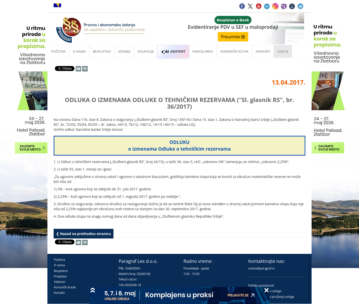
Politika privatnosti (261, 285)
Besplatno (102, 51)
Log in (283, 51)
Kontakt (59, 293)
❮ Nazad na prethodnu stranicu (83, 233)
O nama (79, 51)
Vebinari (59, 282)
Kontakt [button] (263, 51)
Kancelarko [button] (202, 51)
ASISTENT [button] (173, 51)
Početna (58, 51)
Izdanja (124, 51)
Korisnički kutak (65, 287)
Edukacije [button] (146, 51)
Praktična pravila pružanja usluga (271, 297)
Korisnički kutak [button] (234, 51)
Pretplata (60, 276)
